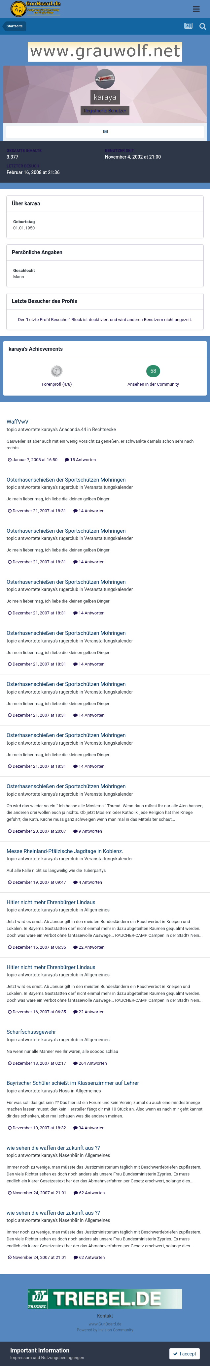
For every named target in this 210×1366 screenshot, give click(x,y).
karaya (48, 429)
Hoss (64, 1090)
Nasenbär (69, 1155)
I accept (184, 1353)
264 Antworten (90, 1063)
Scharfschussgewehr (31, 1032)
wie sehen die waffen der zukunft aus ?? (53, 1148)
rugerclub (68, 487)
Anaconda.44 (72, 429)
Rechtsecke (104, 429)
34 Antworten (88, 1127)
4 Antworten (87, 882)
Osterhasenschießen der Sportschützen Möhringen (66, 480)
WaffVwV (17, 422)
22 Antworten (88, 947)
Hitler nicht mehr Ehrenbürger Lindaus (51, 902)
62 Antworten (89, 1192)
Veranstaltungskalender (108, 487)
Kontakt (105, 1316)
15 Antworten (80, 459)
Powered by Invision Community (105, 1330)
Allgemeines (97, 909)
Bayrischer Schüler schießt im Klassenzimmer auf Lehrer (73, 1083)
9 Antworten (87, 831)
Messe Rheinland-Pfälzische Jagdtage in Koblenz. (65, 851)
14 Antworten (88, 510)
